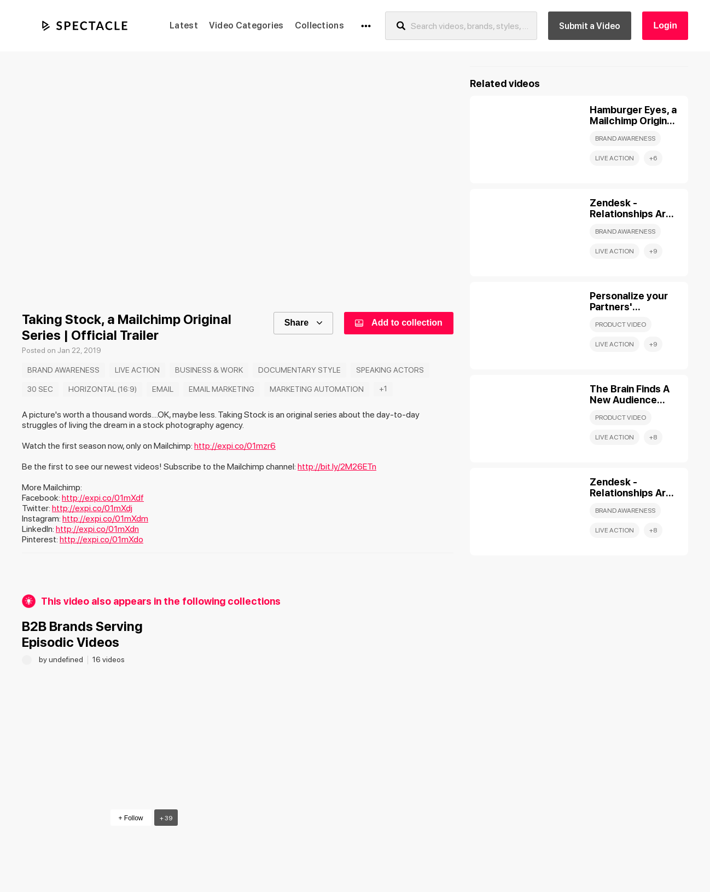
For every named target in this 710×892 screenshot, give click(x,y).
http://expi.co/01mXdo (101, 539)
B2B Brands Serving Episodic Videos (82, 634)
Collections (319, 25)
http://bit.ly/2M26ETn (337, 466)
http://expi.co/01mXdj (92, 508)
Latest (184, 25)
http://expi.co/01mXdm (105, 518)
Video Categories (246, 25)
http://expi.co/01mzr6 (235, 446)
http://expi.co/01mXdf (103, 498)
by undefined (62, 659)
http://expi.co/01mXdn (97, 529)
